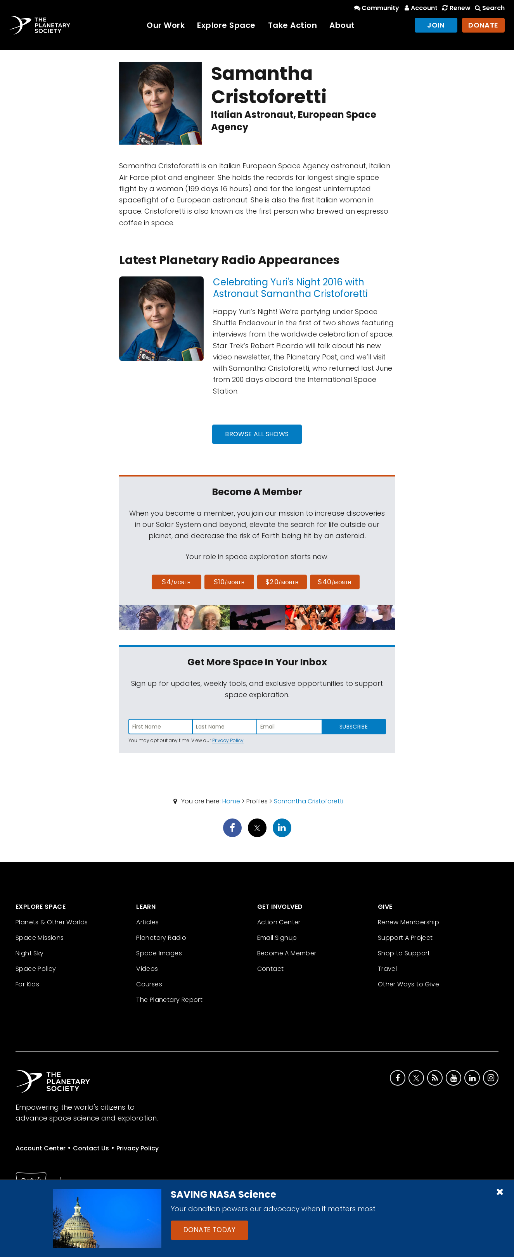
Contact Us (91, 1148)
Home (231, 801)
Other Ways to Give (408, 984)
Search (489, 7)
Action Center (279, 922)
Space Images (159, 953)
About (342, 25)
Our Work (166, 25)
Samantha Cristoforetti (308, 801)
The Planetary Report (169, 999)
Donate (483, 25)
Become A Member (287, 953)
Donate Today (209, 1230)
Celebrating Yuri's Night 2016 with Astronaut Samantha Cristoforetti (290, 288)
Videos (147, 968)
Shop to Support (404, 953)
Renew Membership (408, 922)
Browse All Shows (257, 434)
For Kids (27, 984)
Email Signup (277, 937)
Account (420, 7)
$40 (334, 582)
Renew (455, 7)
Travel (387, 968)
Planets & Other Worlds (52, 922)
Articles (147, 922)
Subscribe (353, 726)
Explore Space (226, 25)
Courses (149, 984)
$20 (281, 582)
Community (376, 7)
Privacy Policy (228, 740)
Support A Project (405, 937)
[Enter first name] (160, 726)
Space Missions (40, 937)
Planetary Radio (161, 937)
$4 (176, 582)
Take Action (292, 25)
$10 (229, 582)
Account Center (41, 1148)
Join (436, 25)
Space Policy (36, 968)
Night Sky (30, 953)
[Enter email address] (289, 726)
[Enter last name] (225, 726)
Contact (270, 968)
